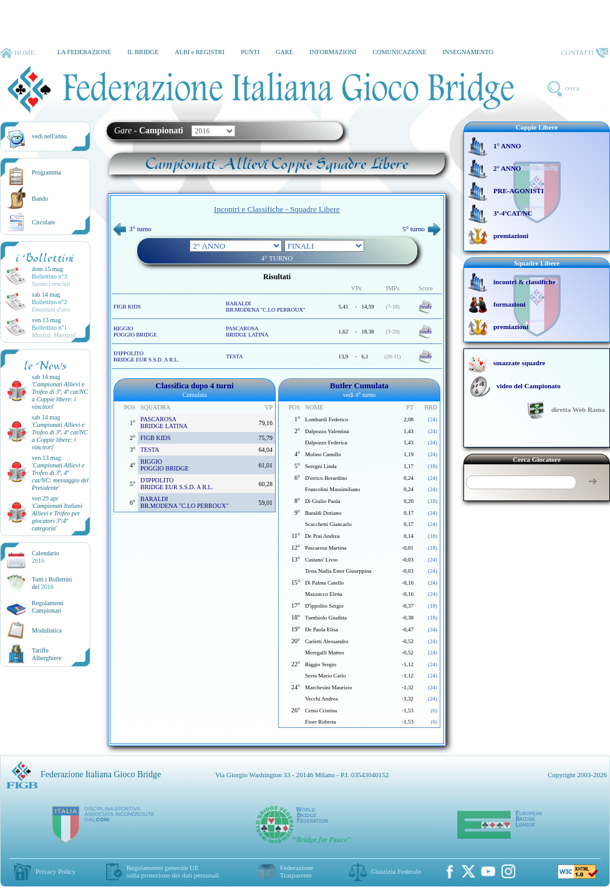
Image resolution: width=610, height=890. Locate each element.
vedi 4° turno (359, 394)
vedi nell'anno (49, 136)
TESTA (234, 356)
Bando (40, 198)
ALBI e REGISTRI (200, 52)
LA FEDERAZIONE (84, 52)
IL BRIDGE (142, 52)
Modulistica (47, 630)
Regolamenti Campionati (48, 607)
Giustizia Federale (396, 871)
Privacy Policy (55, 871)
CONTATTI (584, 53)
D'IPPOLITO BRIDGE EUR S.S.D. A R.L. (146, 356)
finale (425, 307)
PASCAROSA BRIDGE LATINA (247, 331)
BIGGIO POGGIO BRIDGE (135, 331)
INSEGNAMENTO (468, 52)
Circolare (43, 222)
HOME (17, 53)
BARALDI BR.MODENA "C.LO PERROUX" (265, 306)
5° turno (421, 228)
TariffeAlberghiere (47, 654)
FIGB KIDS (127, 307)
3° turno (133, 228)
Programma (46, 172)
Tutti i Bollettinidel (52, 583)
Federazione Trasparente (297, 871)
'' (60, 395)
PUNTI (250, 52)
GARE (284, 52)
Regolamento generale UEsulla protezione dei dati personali (173, 871)
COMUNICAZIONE (399, 52)
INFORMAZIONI (332, 52)
